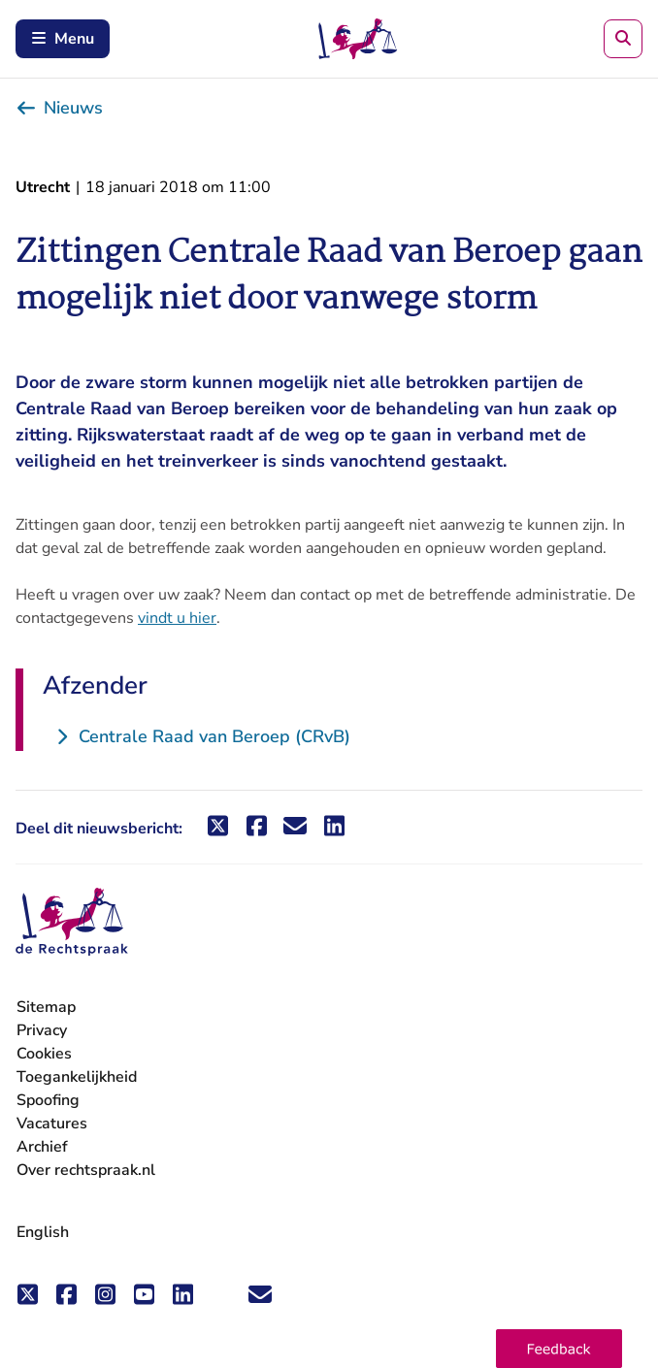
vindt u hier (177, 618)
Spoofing (48, 1100)
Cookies (44, 1053)
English (42, 1232)
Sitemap (46, 1007)
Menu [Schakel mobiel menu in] (62, 38)
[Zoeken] (623, 38)
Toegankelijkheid (76, 1077)
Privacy (41, 1030)
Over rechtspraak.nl (85, 1170)
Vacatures (52, 1124)
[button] (559, 1348)
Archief (42, 1146)
